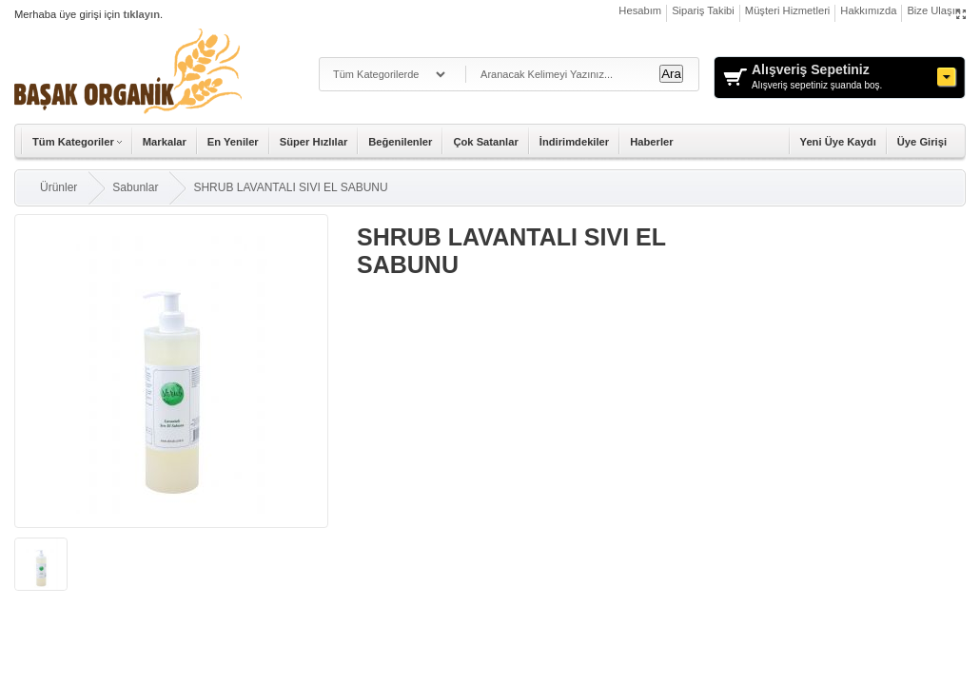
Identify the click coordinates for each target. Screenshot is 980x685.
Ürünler (58, 187)
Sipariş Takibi (703, 10)
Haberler (651, 141)
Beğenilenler (400, 141)
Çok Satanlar (485, 141)
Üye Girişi (922, 141)
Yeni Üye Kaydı (838, 141)
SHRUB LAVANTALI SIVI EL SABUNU (290, 187)
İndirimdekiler (574, 141)
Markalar (164, 141)
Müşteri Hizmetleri (788, 10)
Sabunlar (135, 187)
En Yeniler (233, 141)
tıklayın (141, 14)
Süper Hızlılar (314, 141)
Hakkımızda (868, 10)
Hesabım (639, 10)
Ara (671, 74)
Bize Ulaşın (934, 10)
